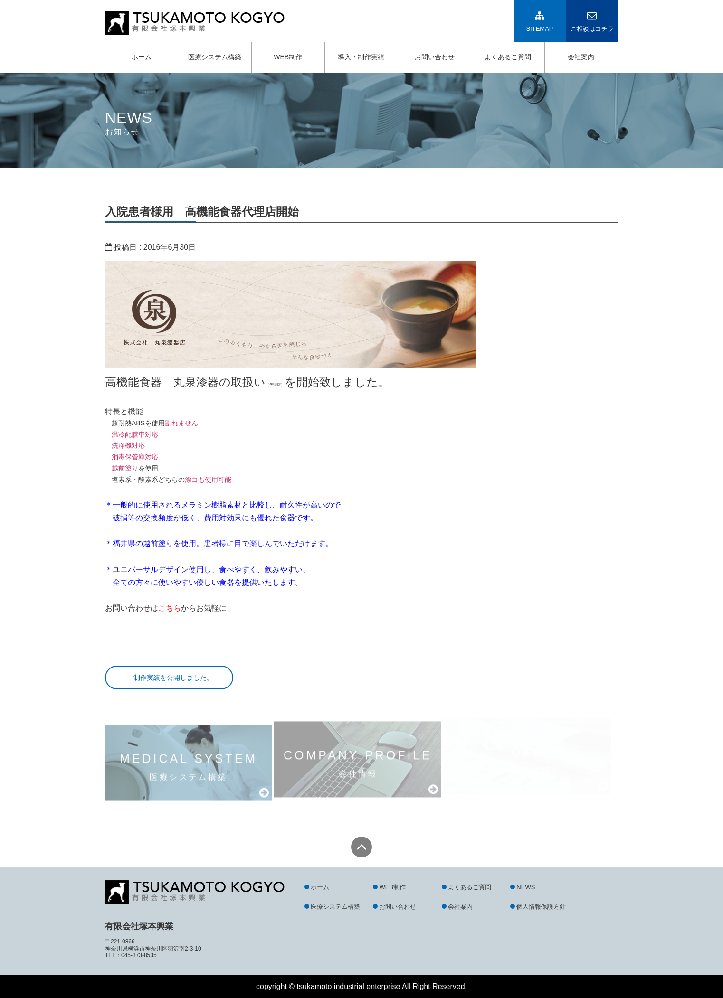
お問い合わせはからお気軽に (166, 608)
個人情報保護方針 (541, 906)
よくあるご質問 (508, 57)
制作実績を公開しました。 (169, 677)
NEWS (525, 887)
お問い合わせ (435, 57)
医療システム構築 (214, 57)
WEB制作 (288, 57)
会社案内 (581, 57)
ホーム (142, 57)
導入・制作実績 (361, 57)
